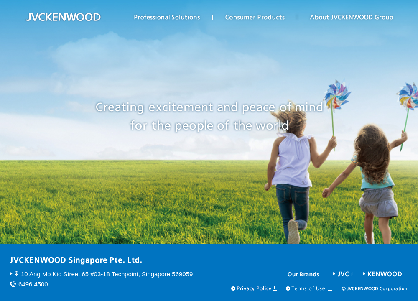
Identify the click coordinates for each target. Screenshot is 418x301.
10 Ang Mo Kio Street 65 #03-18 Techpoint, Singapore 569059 (107, 274)
